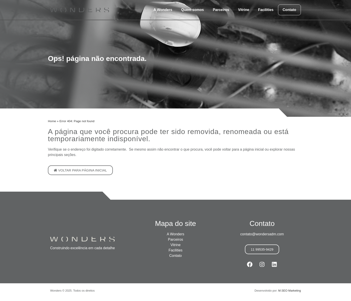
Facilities (265, 10)
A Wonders (163, 10)
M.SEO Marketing (289, 290)
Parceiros (221, 10)
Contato (289, 10)
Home (52, 121)
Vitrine (243, 10)
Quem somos (192, 10)
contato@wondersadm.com (262, 234)
